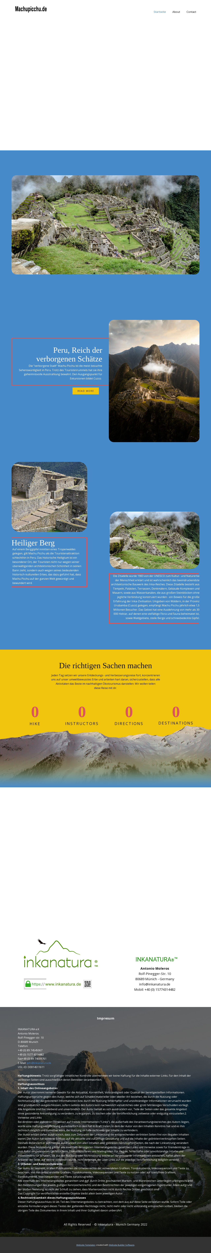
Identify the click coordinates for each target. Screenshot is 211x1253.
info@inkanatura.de (39, 1063)
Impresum (105, 1018)
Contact (191, 12)
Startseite (160, 12)
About (176, 12)
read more (85, 390)
